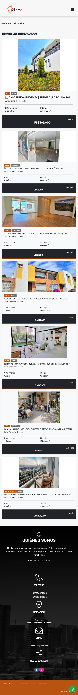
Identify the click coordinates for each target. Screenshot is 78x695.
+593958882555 (39, 593)
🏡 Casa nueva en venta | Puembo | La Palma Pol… (38, 97)
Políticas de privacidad (39, 560)
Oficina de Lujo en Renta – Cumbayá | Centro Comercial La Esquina (35, 234)
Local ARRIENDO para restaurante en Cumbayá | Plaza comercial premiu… (39, 429)
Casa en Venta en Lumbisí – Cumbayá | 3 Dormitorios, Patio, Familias (35, 299)
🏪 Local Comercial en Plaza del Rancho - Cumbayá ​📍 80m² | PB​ (34, 168)
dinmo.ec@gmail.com (39, 646)
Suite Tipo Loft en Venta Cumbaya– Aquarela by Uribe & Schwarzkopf (37, 364)
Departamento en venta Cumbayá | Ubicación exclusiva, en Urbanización (38, 494)
